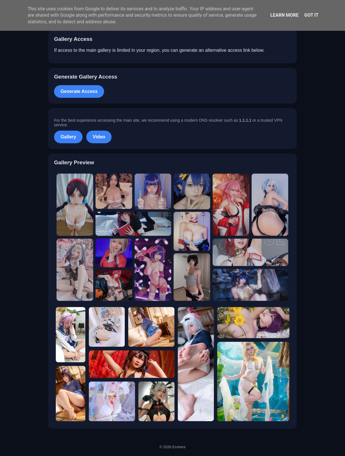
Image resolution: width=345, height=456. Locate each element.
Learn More (284, 15)
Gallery (68, 136)
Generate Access (78, 91)
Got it (311, 15)
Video (99, 136)
